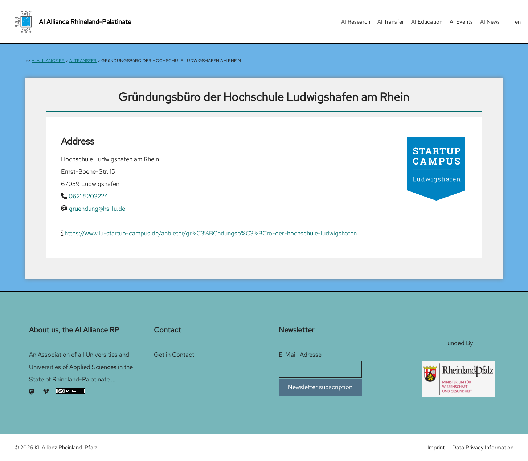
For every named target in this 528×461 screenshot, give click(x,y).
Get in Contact (174, 355)
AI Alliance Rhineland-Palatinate (85, 21)
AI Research (355, 21)
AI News (490, 21)
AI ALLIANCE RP (48, 61)
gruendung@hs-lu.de (97, 209)
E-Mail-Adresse (300, 355)
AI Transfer (390, 21)
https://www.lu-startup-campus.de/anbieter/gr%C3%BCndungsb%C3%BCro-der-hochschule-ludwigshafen (211, 233)
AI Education (426, 21)
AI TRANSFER (83, 61)
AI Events (461, 21)
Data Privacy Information (482, 447)
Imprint (436, 447)
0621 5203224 (88, 196)
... (113, 379)
